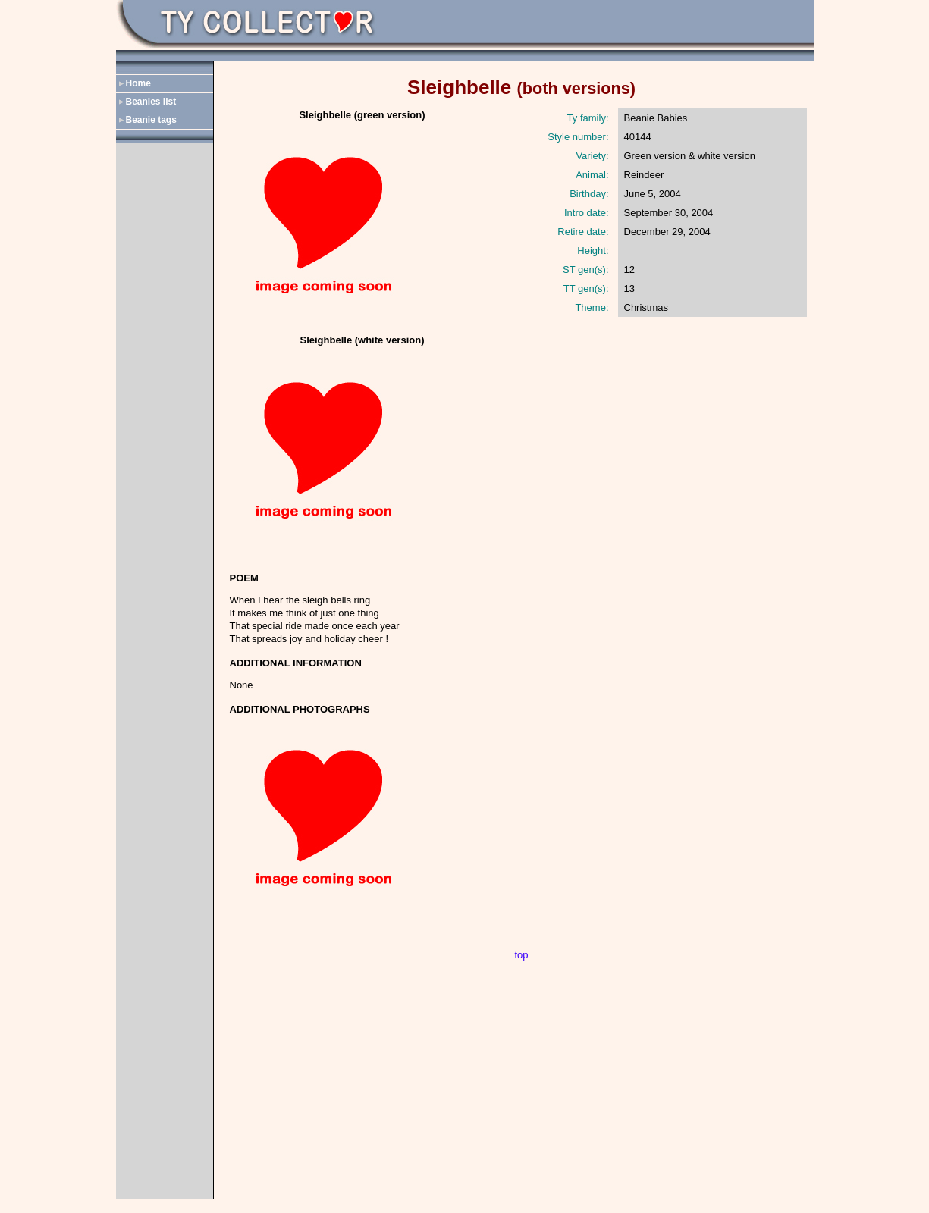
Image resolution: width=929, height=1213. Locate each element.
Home (138, 83)
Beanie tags (151, 119)
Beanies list (151, 101)
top (521, 955)
